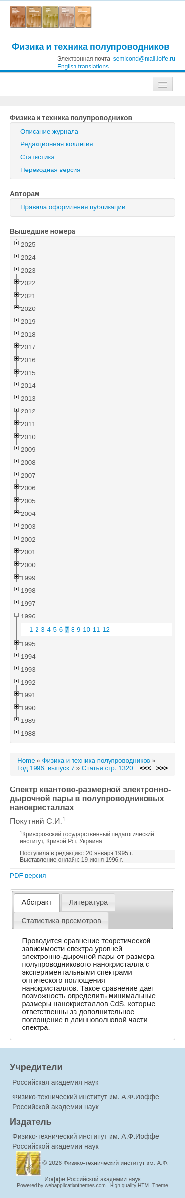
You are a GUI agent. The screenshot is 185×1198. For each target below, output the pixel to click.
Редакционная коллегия (56, 144)
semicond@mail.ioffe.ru (144, 58)
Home (26, 760)
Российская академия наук (55, 1082)
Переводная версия (50, 169)
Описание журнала (49, 131)
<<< (145, 768)
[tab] (37, 902)
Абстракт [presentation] (37, 902)
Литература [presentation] (88, 902)
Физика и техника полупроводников (90, 46)
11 (96, 629)
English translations (83, 66)
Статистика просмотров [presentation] (61, 920)
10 (86, 629)
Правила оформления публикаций (72, 207)
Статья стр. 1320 (107, 768)
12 (106, 629)
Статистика (37, 157)
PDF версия (28, 875)
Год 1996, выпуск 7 (45, 768)
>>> (162, 768)
